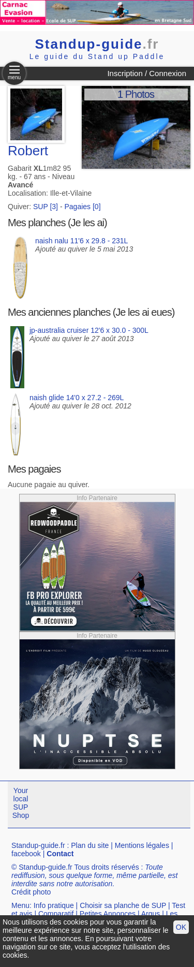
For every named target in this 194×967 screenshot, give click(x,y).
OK (181, 927)
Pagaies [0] (82, 206)
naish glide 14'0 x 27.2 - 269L (76, 397)
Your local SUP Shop (20, 802)
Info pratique (54, 905)
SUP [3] (45, 206)
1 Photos (135, 94)
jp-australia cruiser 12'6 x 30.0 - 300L (88, 330)
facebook (26, 853)
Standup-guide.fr (38, 845)
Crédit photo (31, 892)
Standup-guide (97, 44)
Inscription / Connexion (146, 73)
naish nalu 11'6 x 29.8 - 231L (81, 241)
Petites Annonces (108, 914)
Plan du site (90, 845)
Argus (150, 914)
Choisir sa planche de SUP (123, 905)
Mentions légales (142, 845)
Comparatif (55, 914)
